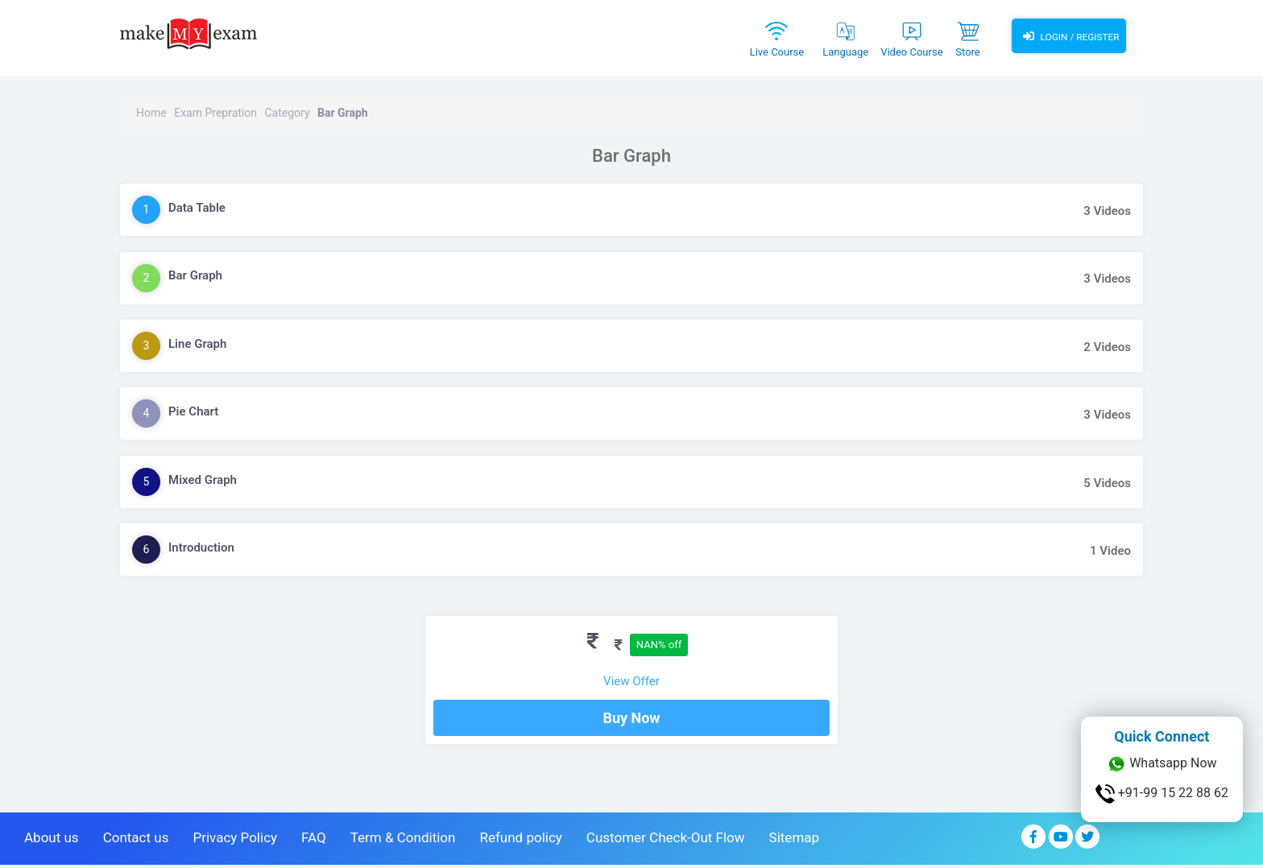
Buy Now (631, 721)
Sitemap (794, 841)
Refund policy (520, 841)
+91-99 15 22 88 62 (1161, 794)
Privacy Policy (235, 841)
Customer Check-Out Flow (665, 841)
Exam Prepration (215, 112)
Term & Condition (403, 841)
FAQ (313, 841)
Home (151, 112)
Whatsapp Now (1161, 764)
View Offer (631, 681)
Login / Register (1069, 36)
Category (286, 112)
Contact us (136, 841)
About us (51, 841)
